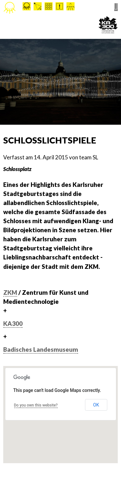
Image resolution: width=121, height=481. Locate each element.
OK (96, 404)
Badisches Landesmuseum (40, 349)
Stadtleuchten (9, 8)
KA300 (13, 323)
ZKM (10, 292)
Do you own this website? (36, 405)
